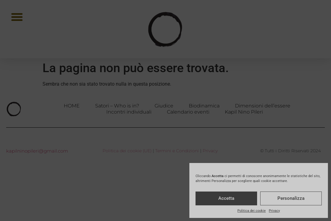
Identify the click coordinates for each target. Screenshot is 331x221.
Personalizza (291, 198)
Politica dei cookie (251, 211)
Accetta (226, 198)
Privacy (274, 211)
